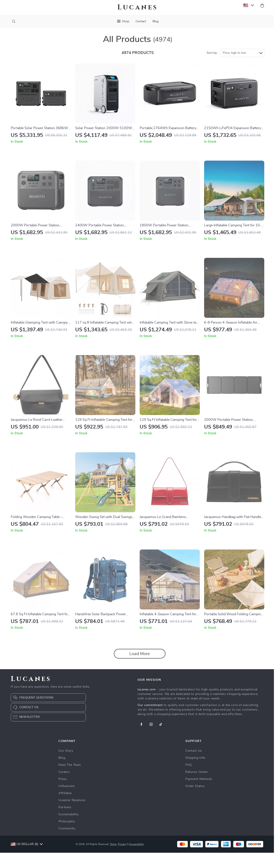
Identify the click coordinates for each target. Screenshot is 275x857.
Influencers (66, 790)
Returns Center (196, 776)
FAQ (188, 769)
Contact (141, 21)
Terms (113, 848)
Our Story (65, 755)
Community (66, 832)
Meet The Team (69, 769)
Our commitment (150, 709)
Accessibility (136, 848)
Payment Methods (198, 783)
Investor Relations (72, 804)
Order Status (195, 790)
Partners (64, 811)
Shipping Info (195, 762)
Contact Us (193, 755)
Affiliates (65, 797)
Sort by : (212, 57)
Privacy (122, 848)
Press (62, 783)
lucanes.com (147, 693)
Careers (64, 776)
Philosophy (66, 825)
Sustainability (68, 818)
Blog (156, 21)
